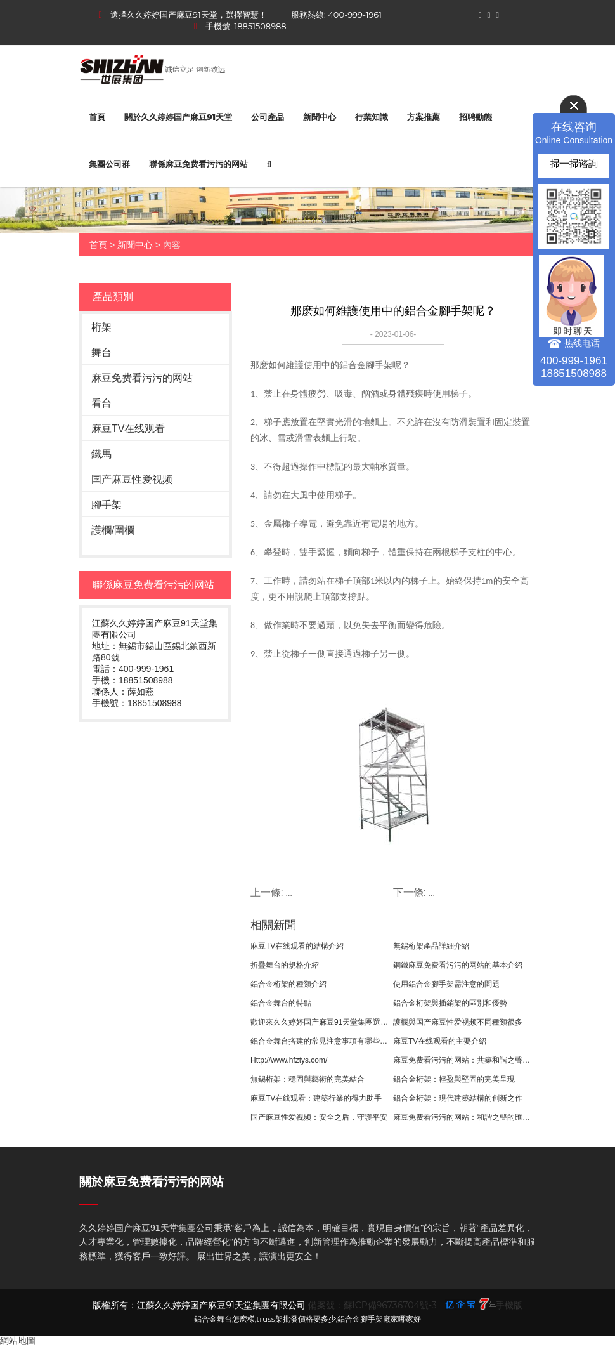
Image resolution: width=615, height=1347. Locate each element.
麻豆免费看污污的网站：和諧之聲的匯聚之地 (462, 1117)
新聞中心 (319, 117)
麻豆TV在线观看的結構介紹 (297, 946)
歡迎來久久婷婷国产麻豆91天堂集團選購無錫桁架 (319, 1022)
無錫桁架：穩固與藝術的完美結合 (307, 1079)
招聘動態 (475, 117)
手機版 (509, 1305)
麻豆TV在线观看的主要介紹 (439, 1041)
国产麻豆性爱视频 (131, 479)
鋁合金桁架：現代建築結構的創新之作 (457, 1098)
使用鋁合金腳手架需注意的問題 (446, 984)
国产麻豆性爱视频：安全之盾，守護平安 (318, 1117)
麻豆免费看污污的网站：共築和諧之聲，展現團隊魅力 (462, 1060)
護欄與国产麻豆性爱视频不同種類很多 (457, 1022)
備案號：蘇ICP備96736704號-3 (372, 1305)
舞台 (101, 352)
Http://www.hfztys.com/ (288, 1060)
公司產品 (267, 117)
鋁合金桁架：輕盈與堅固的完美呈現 (454, 1079)
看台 (101, 403)
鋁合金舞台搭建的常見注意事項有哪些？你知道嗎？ (319, 1041)
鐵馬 (101, 454)
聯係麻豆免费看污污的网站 (198, 164)
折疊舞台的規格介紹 (284, 965)
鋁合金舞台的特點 (280, 1003)
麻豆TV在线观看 (128, 428)
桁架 (101, 327)
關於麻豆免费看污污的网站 (151, 1181)
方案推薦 (423, 117)
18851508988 (261, 26)
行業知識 (371, 117)
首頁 (97, 117)
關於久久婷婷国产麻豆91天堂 (178, 117)
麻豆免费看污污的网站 (142, 377)
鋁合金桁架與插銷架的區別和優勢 (450, 1003)
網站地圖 (18, 1341)
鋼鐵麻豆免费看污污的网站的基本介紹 (457, 965)
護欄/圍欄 (112, 530)
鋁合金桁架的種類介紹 (288, 984)
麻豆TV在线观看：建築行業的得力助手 (316, 1098)
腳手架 (106, 504)
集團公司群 (109, 164)
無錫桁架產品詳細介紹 (431, 946)
